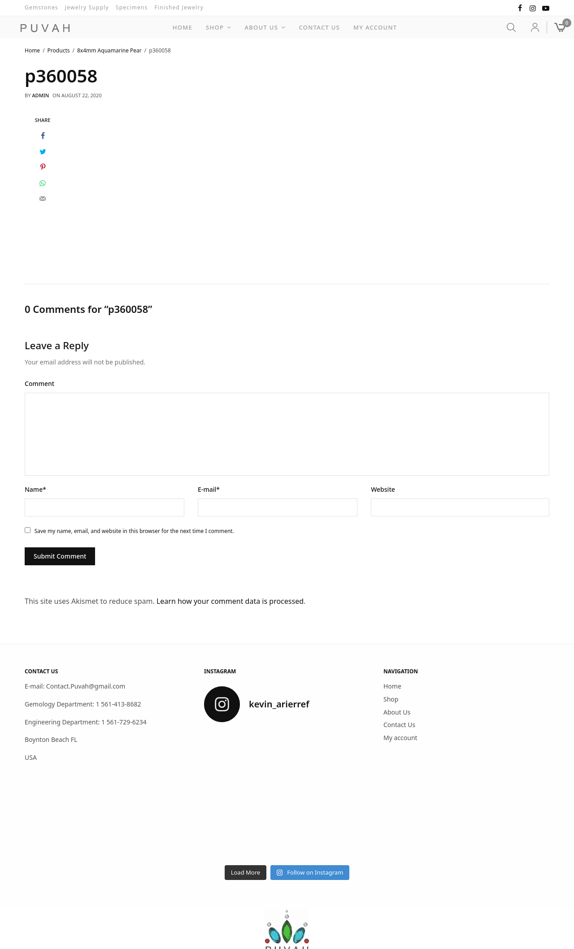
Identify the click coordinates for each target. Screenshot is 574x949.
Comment (39, 383)
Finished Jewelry (179, 7)
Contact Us (319, 27)
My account (375, 27)
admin (40, 95)
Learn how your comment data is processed (230, 601)
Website (383, 489)
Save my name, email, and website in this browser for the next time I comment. (134, 530)
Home (182, 27)
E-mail (209, 489)
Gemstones (41, 7)
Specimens (132, 7)
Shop (215, 27)
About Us (261, 27)
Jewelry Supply (87, 7)
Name (35, 489)
